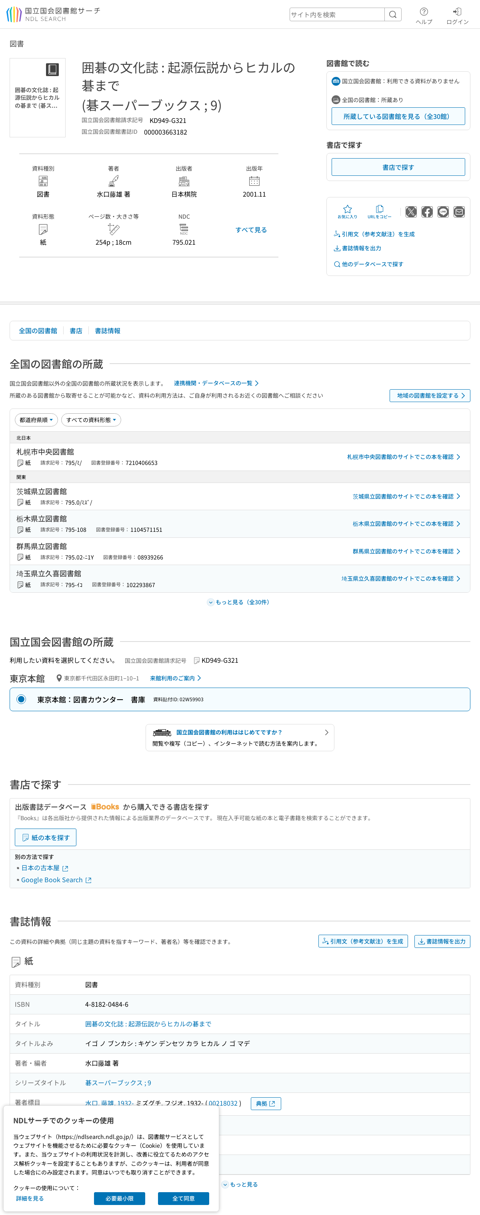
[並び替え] (36, 419)
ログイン (457, 14)
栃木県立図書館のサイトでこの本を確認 (408, 524)
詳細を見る (30, 1198)
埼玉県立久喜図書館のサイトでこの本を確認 (402, 578)
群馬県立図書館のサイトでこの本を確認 (408, 551)
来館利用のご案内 (177, 678)
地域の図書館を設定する (432, 395)
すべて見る (251, 229)
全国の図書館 (38, 330)
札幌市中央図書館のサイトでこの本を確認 (405, 457)
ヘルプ (424, 14)
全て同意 (183, 1198)
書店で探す (398, 167)
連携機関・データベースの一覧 (218, 383)
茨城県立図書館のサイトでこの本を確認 (408, 496)
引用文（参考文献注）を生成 (374, 234)
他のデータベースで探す (368, 264)
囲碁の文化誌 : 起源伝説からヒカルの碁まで (148, 1023)
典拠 (266, 1103)
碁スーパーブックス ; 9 (118, 1082)
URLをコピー (380, 211)
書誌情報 (107, 330)
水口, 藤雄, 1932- (109, 1103)
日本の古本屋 (45, 867)
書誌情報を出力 (357, 248)
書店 (76, 330)
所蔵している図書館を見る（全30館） (398, 116)
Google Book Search (56, 879)
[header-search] (346, 14)
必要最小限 (120, 1198)
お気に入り (348, 211)
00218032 (223, 1103)
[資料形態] (91, 419)
